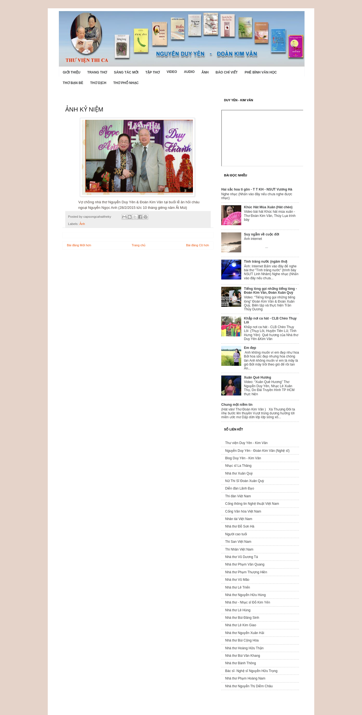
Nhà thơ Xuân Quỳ (239, 473)
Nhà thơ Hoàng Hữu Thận (244, 648)
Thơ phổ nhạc (126, 83)
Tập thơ (152, 72)
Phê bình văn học (261, 72)
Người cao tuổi (236, 534)
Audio (189, 72)
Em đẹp (250, 348)
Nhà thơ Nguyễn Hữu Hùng (245, 595)
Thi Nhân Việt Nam (239, 549)
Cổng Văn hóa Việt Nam (243, 511)
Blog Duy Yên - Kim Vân (243, 458)
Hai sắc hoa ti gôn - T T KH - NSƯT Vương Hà (256, 189)
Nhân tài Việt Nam (238, 519)
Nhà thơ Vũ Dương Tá (241, 557)
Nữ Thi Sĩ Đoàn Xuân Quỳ (244, 481)
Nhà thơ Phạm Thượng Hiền (246, 572)
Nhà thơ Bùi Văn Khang (242, 656)
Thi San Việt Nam (238, 542)
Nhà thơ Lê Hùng (237, 610)
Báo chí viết (227, 72)
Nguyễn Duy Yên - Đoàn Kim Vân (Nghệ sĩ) (257, 451)
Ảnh (205, 72)
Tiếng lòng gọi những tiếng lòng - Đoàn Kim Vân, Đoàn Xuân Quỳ (270, 291)
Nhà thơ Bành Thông (240, 663)
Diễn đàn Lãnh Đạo (239, 488)
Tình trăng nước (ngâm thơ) (265, 261)
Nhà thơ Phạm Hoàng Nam (245, 678)
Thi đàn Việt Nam (238, 496)
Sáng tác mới (126, 72)
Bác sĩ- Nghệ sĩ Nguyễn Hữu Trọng (251, 671)
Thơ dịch (98, 83)
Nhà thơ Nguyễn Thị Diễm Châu (249, 686)
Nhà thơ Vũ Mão (237, 580)
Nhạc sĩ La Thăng (238, 466)
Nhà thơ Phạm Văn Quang (244, 564)
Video (172, 72)
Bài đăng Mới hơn (79, 245)
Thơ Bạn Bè (73, 83)
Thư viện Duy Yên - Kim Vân (246, 443)
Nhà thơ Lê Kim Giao (240, 625)
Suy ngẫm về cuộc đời (261, 234)
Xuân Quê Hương (257, 377)
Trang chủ (138, 245)
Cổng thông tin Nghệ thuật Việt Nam (252, 504)
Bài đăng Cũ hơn (197, 245)
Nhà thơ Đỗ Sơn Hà (239, 526)
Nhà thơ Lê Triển (237, 587)
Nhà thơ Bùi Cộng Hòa (242, 640)
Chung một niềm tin (237, 405)
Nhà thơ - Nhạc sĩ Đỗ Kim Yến (247, 602)
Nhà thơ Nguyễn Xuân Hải (244, 633)
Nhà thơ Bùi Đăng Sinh (242, 618)
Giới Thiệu (71, 72)
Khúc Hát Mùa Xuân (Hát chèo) (268, 207)
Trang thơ (97, 72)
